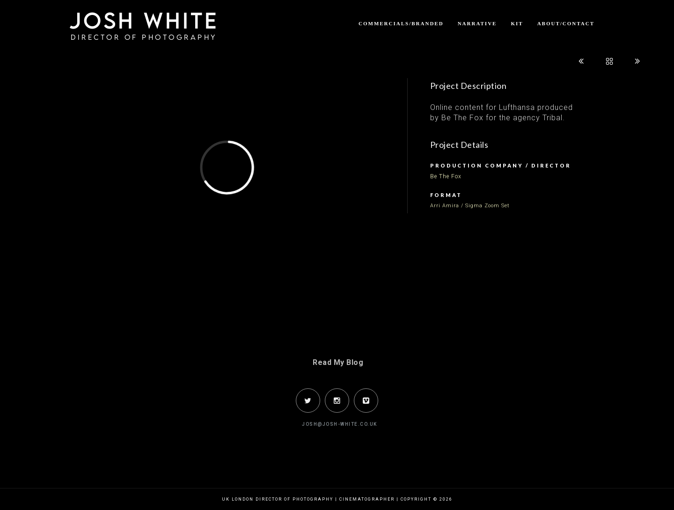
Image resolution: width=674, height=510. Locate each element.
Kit (517, 23)
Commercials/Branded (401, 23)
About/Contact (565, 23)
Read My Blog (338, 362)
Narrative (477, 23)
